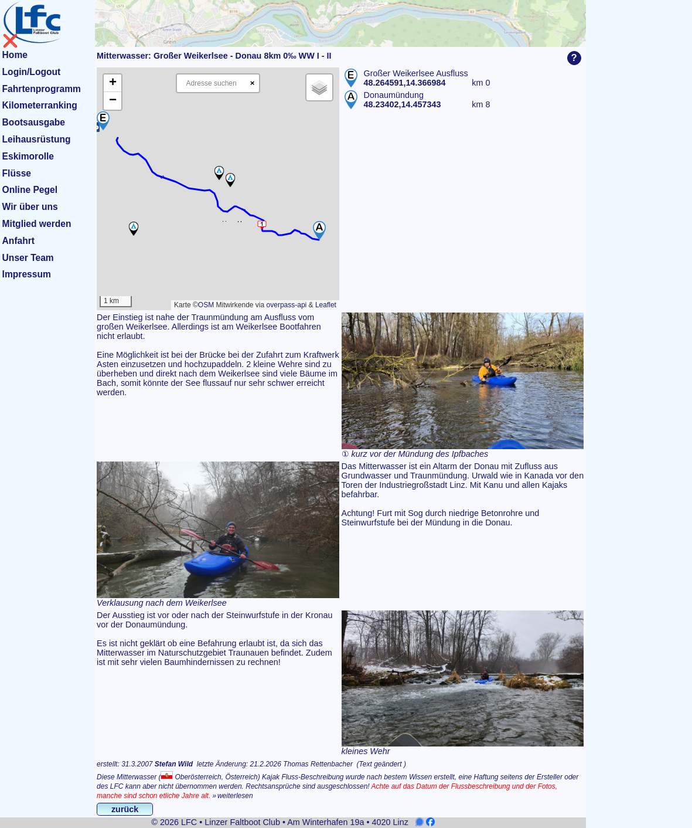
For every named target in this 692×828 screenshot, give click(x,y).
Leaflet (325, 305)
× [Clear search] (252, 83)
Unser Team (28, 258)
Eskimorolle (28, 156)
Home (15, 55)
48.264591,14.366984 (405, 82)
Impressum (26, 274)
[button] (103, 120)
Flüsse (16, 173)
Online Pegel (29, 190)
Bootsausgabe (33, 122)
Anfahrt (18, 241)
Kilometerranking (39, 105)
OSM (206, 305)
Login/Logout (31, 72)
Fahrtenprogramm (41, 89)
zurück (124, 809)
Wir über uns (30, 207)
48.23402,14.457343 (402, 104)
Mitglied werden (36, 224)
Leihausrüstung (36, 139)
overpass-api (287, 305)
